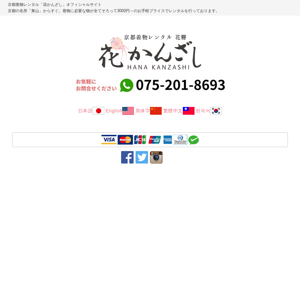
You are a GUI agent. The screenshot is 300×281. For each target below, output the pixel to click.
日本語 (91, 111)
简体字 (149, 111)
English (119, 111)
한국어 (209, 111)
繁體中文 (179, 111)
